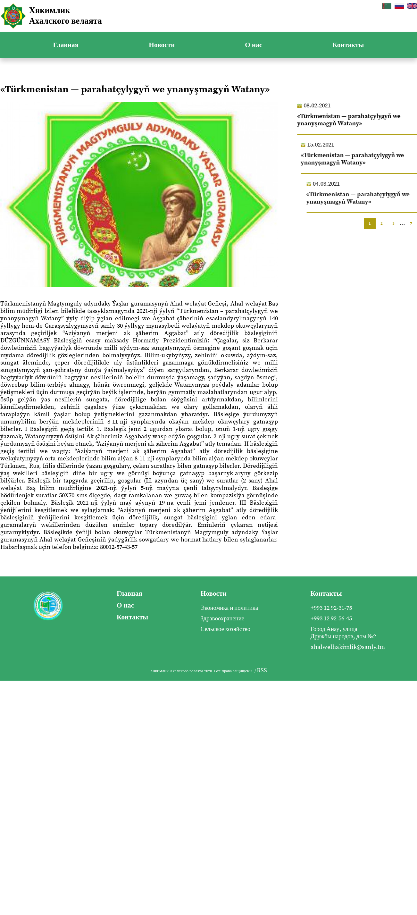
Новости (162, 45)
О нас (253, 45)
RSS (262, 670)
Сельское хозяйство (225, 629)
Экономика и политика (229, 608)
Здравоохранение (222, 618)
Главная (66, 45)
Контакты (348, 45)
